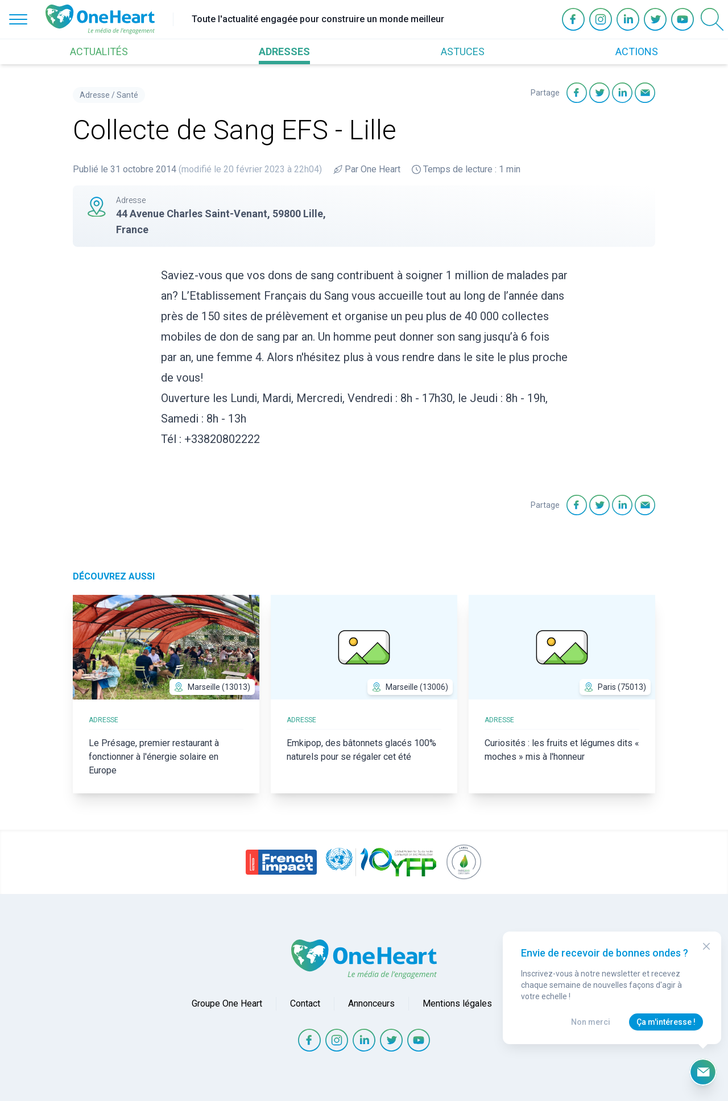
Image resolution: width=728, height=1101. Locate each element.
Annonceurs (371, 1003)
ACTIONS (636, 51)
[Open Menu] (18, 19)
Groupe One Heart (227, 1003)
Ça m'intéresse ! (666, 1022)
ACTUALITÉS (99, 51)
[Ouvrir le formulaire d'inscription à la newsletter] (703, 1072)
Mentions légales (457, 1003)
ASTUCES (463, 51)
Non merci (590, 1022)
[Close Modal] (706, 946)
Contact (305, 1003)
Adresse (95, 95)
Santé (127, 95)
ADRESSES (284, 51)
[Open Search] (712, 19)
